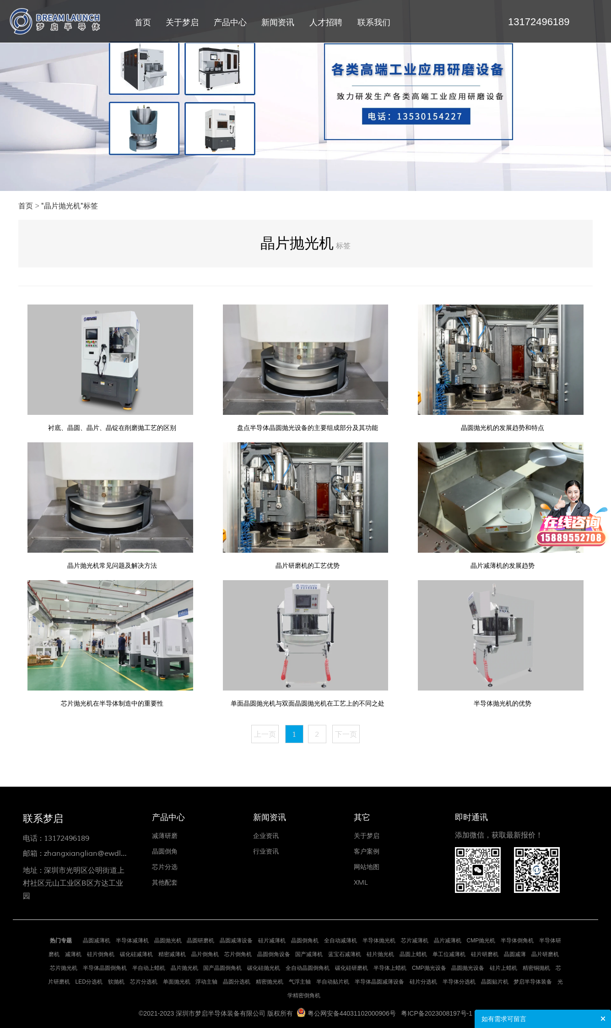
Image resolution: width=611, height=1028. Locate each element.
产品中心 (230, 22)
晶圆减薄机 (96, 940)
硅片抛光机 (380, 954)
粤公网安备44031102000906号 (352, 1013)
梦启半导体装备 (533, 982)
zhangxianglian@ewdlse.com (95, 853)
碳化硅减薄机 (136, 954)
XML (361, 883)
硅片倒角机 (100, 954)
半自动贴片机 (332, 982)
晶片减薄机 (447, 940)
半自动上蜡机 (148, 968)
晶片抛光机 (184, 968)
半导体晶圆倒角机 (105, 968)
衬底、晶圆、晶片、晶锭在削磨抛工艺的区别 (112, 428)
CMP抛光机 (481, 940)
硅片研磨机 (484, 954)
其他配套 (165, 883)
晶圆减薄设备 (236, 940)
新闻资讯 (277, 22)
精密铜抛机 (536, 968)
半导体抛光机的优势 (502, 703)
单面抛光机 (176, 982)
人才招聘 (325, 22)
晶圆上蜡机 (413, 954)
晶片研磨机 (545, 954)
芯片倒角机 (238, 954)
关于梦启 (182, 22)
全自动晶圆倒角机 (308, 968)
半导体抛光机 (378, 940)
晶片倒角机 (205, 954)
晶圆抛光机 (168, 940)
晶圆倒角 (165, 851)
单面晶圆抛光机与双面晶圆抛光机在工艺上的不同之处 (307, 703)
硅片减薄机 (272, 940)
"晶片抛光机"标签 (69, 206)
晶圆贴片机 (494, 982)
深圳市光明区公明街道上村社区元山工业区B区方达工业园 (73, 883)
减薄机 (73, 954)
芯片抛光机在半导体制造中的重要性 (112, 703)
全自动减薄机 (340, 940)
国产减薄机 (309, 954)
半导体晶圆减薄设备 (379, 982)
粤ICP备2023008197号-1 (436, 1013)
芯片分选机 (143, 982)
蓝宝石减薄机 (344, 954)
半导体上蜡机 (389, 968)
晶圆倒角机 (305, 940)
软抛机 (116, 982)
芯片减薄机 (414, 940)
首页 (143, 22)
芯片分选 (165, 867)
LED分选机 (89, 982)
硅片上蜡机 (503, 968)
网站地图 (366, 867)
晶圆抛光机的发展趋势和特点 (502, 428)
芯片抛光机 (63, 968)
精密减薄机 (172, 954)
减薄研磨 (165, 836)
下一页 (346, 734)
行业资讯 (266, 851)
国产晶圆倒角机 (222, 968)
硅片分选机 (423, 982)
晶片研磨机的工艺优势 (308, 566)
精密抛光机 (269, 982)
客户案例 (366, 851)
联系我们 (373, 22)
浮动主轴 (206, 982)
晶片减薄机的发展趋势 (502, 566)
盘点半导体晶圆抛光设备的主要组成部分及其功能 (307, 428)
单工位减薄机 (449, 954)
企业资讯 (266, 836)
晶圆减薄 (515, 954)
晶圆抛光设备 (467, 968)
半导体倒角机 (517, 940)
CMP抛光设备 (429, 968)
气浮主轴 (300, 982)
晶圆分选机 (236, 982)
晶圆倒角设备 (273, 954)
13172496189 (66, 838)
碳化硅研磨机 (351, 968)
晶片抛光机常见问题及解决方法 (112, 566)
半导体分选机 (459, 982)
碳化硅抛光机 (263, 968)
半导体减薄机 (132, 940)
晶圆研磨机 (200, 940)
